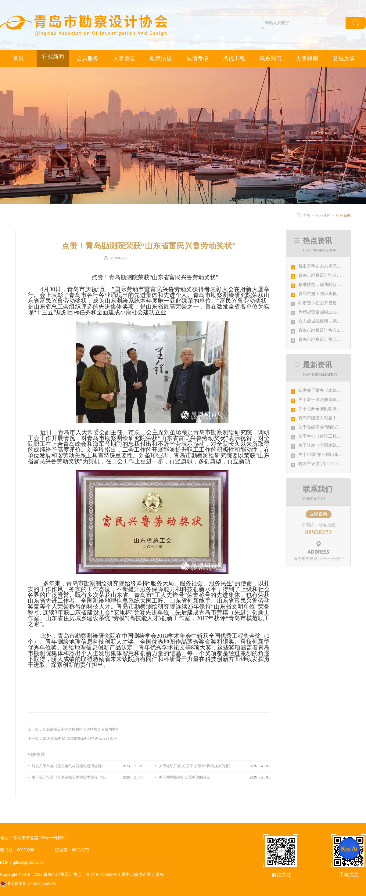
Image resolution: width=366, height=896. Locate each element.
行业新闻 (323, 215)
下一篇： (72, 738)
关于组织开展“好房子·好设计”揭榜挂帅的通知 (196, 766)
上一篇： (73, 729)
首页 (18, 58)
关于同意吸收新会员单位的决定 (184, 777)
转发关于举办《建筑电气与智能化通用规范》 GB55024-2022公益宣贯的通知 (70, 766)
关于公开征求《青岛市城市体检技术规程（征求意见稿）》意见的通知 (70, 777)
